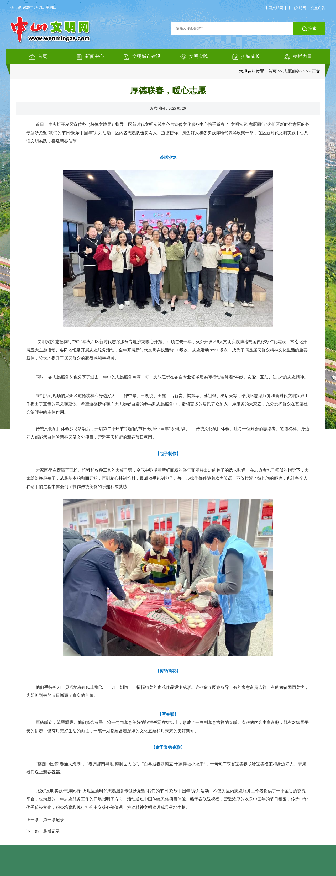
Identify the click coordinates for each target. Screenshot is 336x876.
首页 (272, 71)
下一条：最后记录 (43, 831)
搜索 (309, 28)
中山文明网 (297, 8)
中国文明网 (274, 8)
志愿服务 (292, 71)
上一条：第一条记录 (45, 820)
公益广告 (318, 8)
